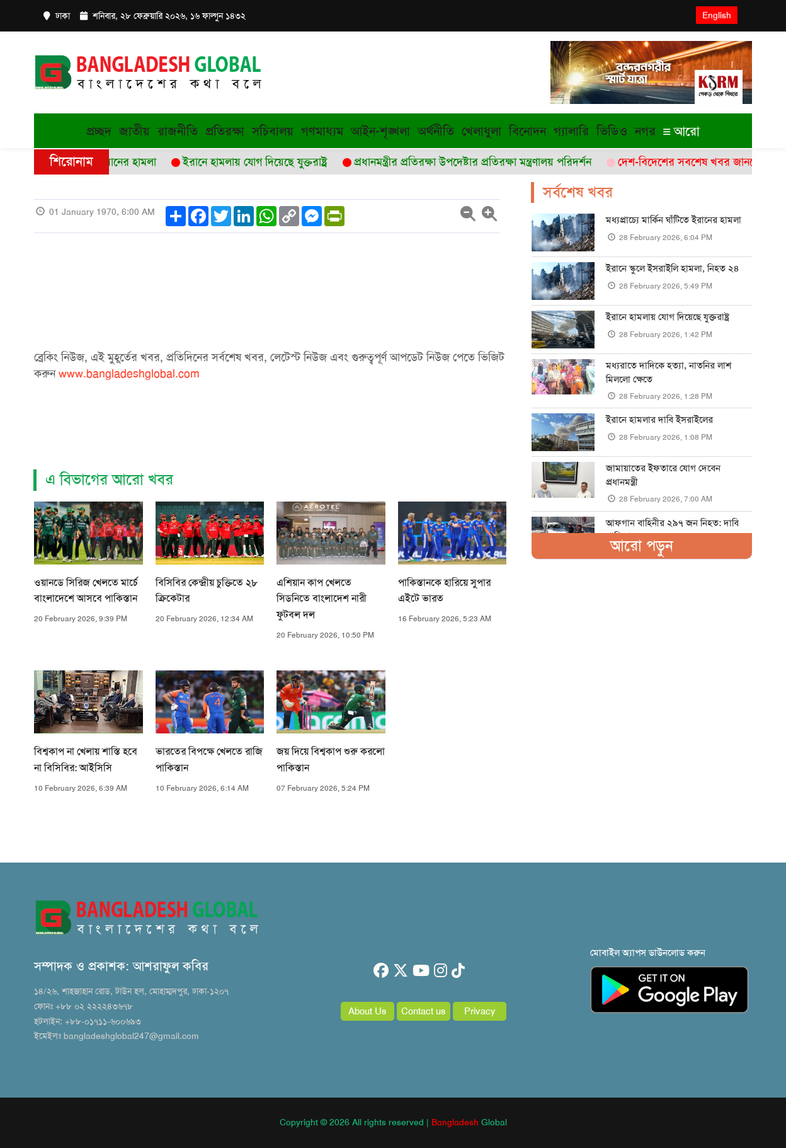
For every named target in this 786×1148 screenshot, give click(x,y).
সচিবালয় (272, 131)
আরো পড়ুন (641, 545)
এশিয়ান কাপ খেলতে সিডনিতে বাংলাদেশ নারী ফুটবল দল (321, 598)
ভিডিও (611, 131)
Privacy (480, 1011)
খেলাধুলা (481, 131)
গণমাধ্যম (322, 131)
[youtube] (421, 970)
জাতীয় (134, 131)
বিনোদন (527, 131)
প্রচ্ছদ (98, 131)
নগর (645, 131)
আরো (681, 131)
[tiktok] (458, 970)
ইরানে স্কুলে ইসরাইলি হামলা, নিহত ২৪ (672, 268)
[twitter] (400, 970)
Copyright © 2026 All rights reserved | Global (393, 1122)
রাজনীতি (177, 131)
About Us (367, 1011)
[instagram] (440, 970)
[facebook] (381, 970)
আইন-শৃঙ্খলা (380, 131)
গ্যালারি (571, 131)
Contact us (423, 1011)
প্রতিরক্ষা (224, 131)
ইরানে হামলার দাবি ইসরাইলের (659, 419)
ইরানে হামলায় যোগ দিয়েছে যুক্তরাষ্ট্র (667, 317)
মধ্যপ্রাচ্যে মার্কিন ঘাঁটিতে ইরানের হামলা (673, 220)
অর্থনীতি (436, 131)
